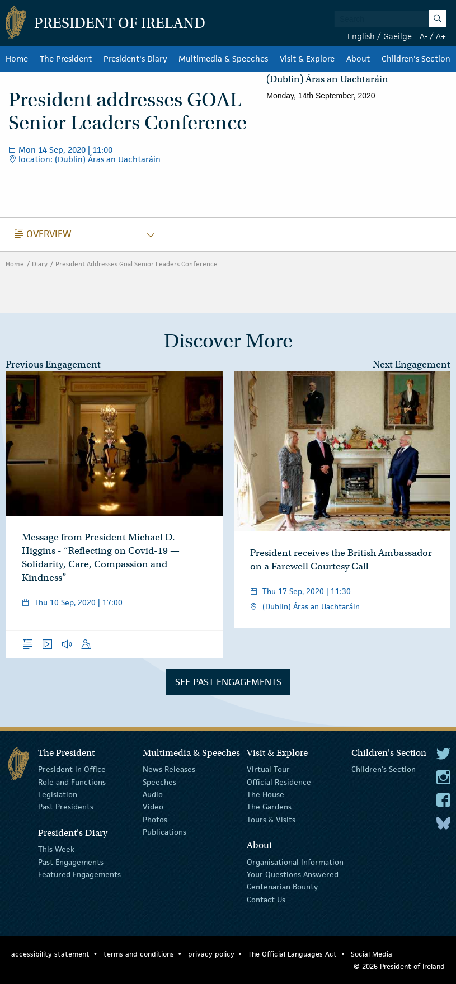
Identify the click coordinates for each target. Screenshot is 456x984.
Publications (164, 832)
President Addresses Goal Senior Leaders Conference (136, 264)
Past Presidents (65, 807)
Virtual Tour (268, 769)
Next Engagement (411, 364)
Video (153, 807)
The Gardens (269, 807)
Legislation (57, 794)
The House (265, 794)
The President (66, 59)
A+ (441, 36)
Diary (40, 264)
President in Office (72, 769)
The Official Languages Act (292, 954)
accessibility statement (50, 954)
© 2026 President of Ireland (399, 966)
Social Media (371, 954)
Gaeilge (397, 36)
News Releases (169, 769)
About (358, 59)
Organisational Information (295, 861)
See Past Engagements (228, 682)
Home (17, 59)
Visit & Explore (307, 59)
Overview (43, 234)
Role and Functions (72, 781)
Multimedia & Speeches (223, 59)
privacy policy (211, 954)
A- (423, 36)
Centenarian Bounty (282, 887)
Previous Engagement (53, 364)
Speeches (159, 781)
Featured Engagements (79, 874)
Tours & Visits (271, 819)
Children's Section (416, 59)
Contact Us (266, 899)
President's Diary (135, 59)
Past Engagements (71, 861)
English (361, 36)
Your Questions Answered (293, 874)
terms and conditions (139, 954)
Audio (153, 794)
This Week (56, 849)
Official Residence (279, 781)
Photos (155, 819)
